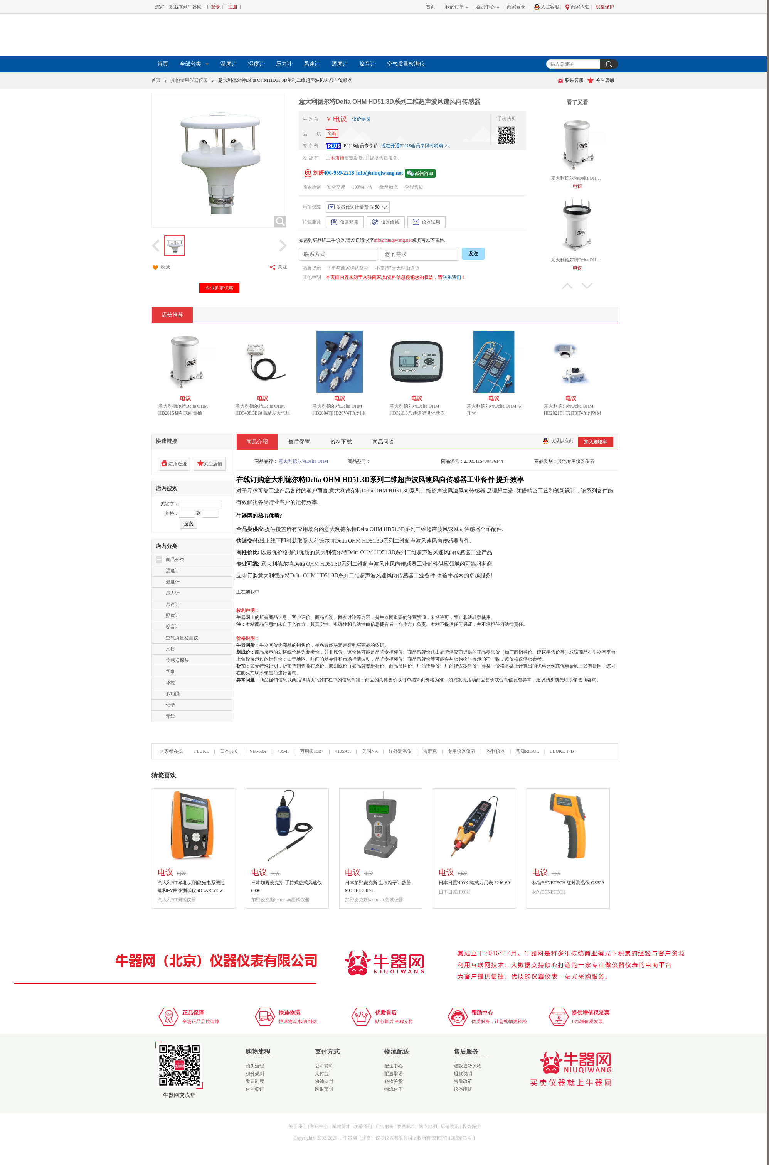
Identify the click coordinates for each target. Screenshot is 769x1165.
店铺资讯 (450, 1126)
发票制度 (255, 1081)
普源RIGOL (527, 751)
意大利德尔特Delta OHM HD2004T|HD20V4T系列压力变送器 (344, 413)
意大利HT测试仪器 (177, 899)
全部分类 (194, 64)
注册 (232, 7)
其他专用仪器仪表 (189, 80)
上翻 (567, 286)
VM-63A (257, 751)
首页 (430, 7)
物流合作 (393, 1089)
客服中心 (319, 1126)
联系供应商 (558, 440)
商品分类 (175, 559)
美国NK (370, 751)
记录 (170, 705)
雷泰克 (430, 751)
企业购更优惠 (219, 288)
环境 (170, 682)
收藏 (160, 267)
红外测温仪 (400, 751)
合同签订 (255, 1089)
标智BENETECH (549, 892)
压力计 (284, 64)
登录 (215, 7)
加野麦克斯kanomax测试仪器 (280, 899)
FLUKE (201, 751)
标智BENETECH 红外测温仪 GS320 (568, 882)
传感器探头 (177, 660)
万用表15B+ (312, 751)
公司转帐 (324, 1066)
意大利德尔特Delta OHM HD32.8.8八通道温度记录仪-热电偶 (423, 413)
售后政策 (463, 1081)
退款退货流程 (467, 1066)
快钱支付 (324, 1081)
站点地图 (428, 1126)
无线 (170, 716)
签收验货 (393, 1081)
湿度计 (256, 64)
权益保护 (605, 7)
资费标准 (406, 1126)
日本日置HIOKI (454, 892)
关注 (278, 267)
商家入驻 (577, 7)
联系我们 (452, 277)
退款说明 (463, 1073)
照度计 (339, 64)
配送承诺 (393, 1073)
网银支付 (324, 1089)
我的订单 (454, 7)
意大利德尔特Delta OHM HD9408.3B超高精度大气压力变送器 (268, 413)
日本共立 (229, 751)
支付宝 (322, 1073)
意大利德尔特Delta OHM (303, 461)
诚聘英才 (341, 1126)
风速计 (312, 64)
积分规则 (255, 1073)
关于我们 (297, 1126)
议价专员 (361, 119)
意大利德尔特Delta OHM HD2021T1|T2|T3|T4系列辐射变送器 (578, 413)
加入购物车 (595, 442)
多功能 (173, 693)
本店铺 (337, 158)
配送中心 (393, 1066)
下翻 (587, 286)
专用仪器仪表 (461, 751)
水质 (170, 649)
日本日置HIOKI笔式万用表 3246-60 (474, 882)
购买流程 (255, 1066)
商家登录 (516, 7)
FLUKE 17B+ (563, 751)
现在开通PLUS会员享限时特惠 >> (415, 145)
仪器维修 (463, 1089)
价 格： (171, 513)
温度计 (228, 64)
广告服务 (384, 1126)
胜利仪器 (495, 751)
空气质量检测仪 (406, 64)
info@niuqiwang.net (393, 240)
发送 (473, 253)
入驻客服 (546, 7)
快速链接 (166, 441)
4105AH (343, 751)
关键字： (169, 503)
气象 (170, 671)
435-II (283, 751)
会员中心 (485, 7)
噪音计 (367, 64)
